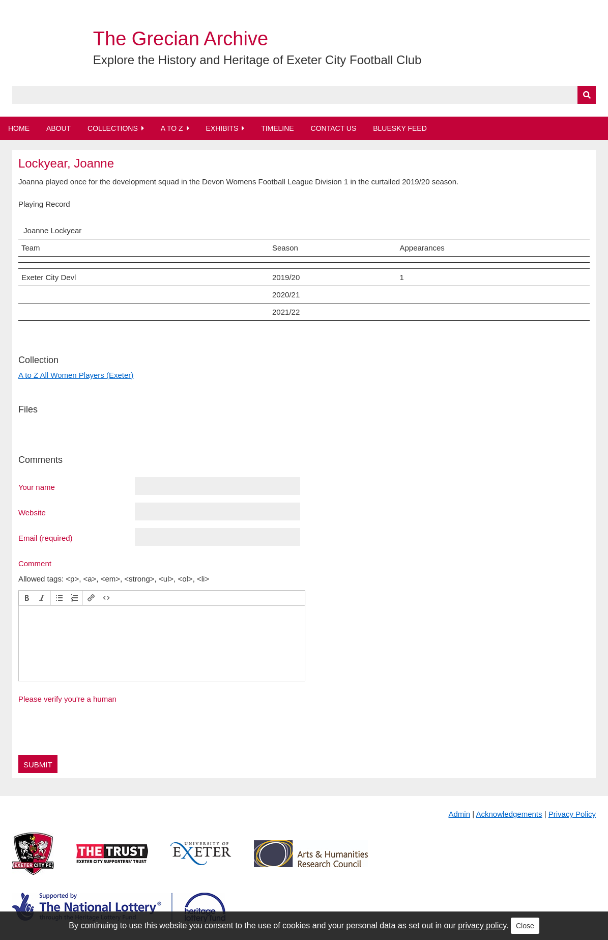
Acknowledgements (509, 814)
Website (32, 512)
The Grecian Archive (180, 38)
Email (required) (45, 538)
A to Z (172, 128)
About (58, 128)
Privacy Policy (572, 814)
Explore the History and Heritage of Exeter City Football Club (257, 60)
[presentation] (27, 597)
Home (19, 128)
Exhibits (222, 128)
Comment (34, 563)
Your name (36, 487)
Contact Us (334, 128)
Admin (460, 814)
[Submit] (586, 95)
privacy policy (482, 925)
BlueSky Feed (400, 128)
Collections (113, 128)
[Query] (304, 95)
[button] (27, 598)
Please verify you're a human (67, 699)
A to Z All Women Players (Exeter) (75, 375)
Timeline (277, 128)
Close (525, 926)
